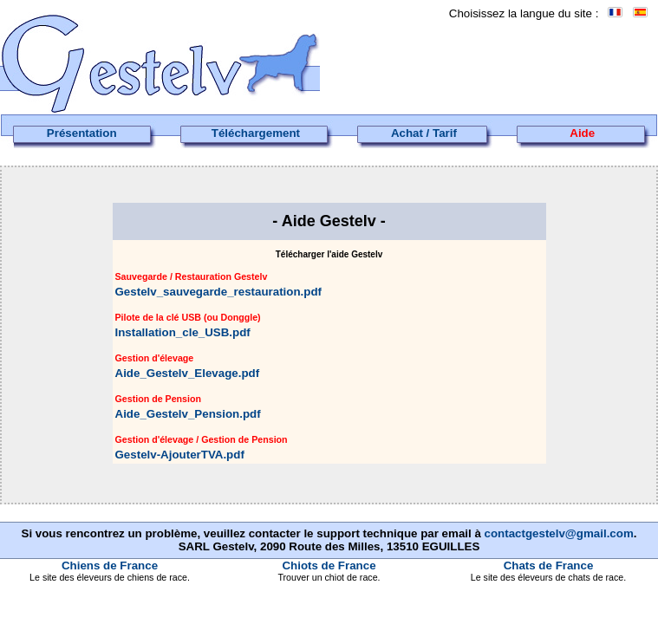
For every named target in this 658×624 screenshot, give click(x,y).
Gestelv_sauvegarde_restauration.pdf (218, 291)
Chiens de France (110, 565)
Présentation (82, 133)
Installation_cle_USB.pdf (183, 332)
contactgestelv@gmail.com (559, 533)
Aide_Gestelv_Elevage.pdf (187, 373)
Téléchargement (256, 133)
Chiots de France (328, 565)
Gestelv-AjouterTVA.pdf (179, 454)
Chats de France (549, 565)
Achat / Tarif (424, 133)
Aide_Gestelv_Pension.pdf (188, 413)
